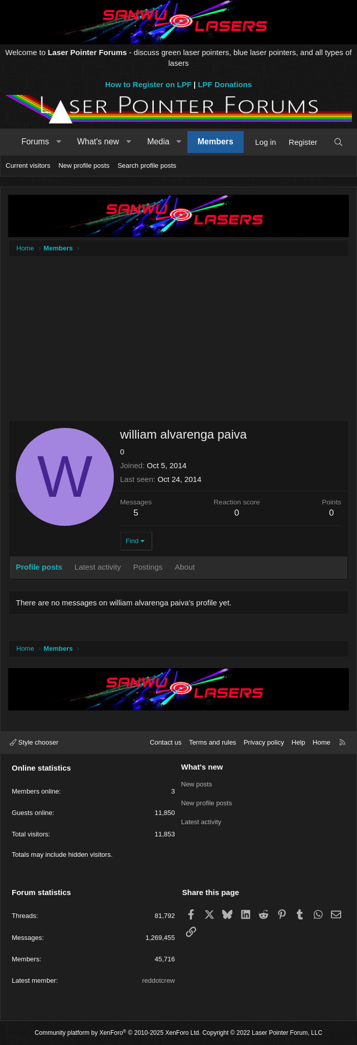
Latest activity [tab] (98, 567)
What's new (98, 141)
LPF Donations (225, 84)
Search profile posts (146, 165)
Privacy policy (264, 742)
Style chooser (34, 742)
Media (158, 141)
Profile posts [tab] (39, 567)
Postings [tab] (148, 567)
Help (298, 742)
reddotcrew (158, 980)
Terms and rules (212, 742)
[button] (58, 141)
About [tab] (185, 567)
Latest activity (201, 821)
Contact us (165, 742)
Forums (35, 141)
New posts (196, 784)
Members (215, 141)
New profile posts (83, 165)
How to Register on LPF (148, 84)
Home (321, 742)
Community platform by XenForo (118, 1032)
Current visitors (28, 165)
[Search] (338, 142)
